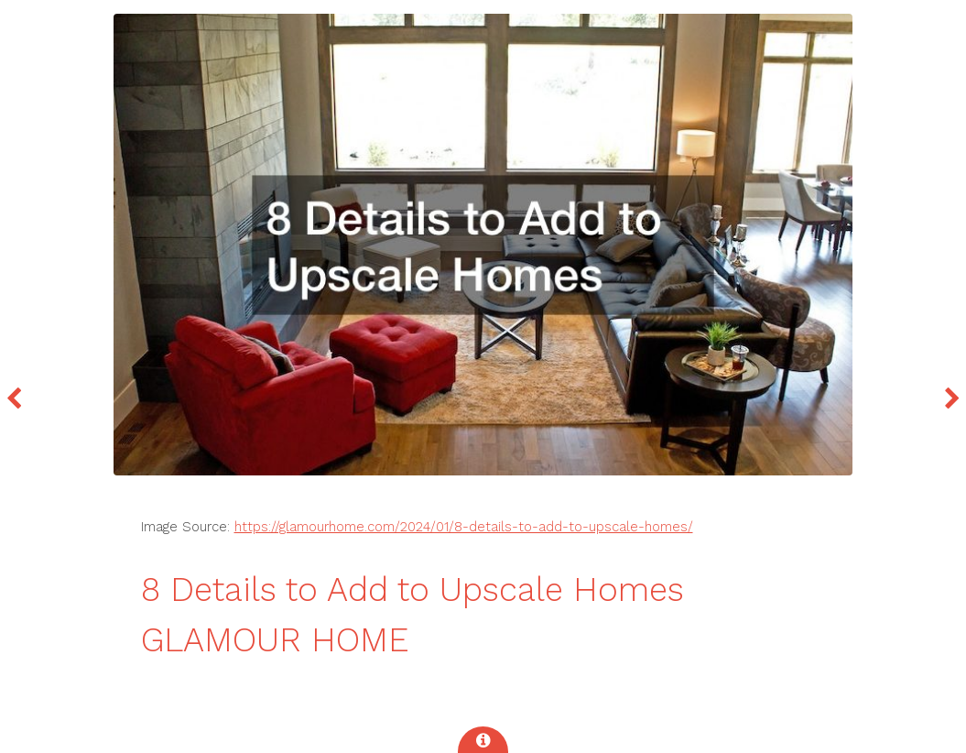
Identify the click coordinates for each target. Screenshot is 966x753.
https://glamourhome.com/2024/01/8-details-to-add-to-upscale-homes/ (463, 526)
